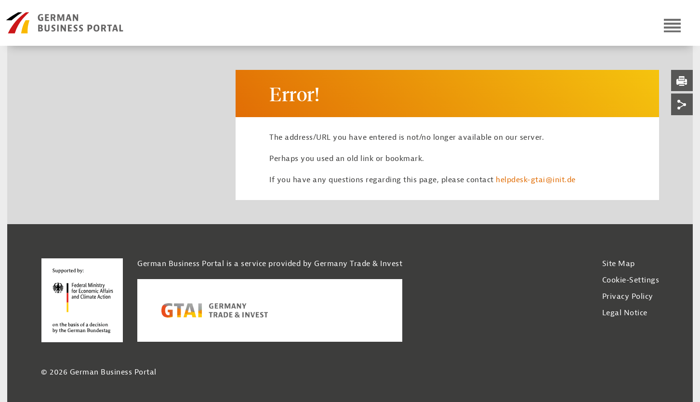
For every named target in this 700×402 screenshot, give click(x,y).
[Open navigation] (672, 25)
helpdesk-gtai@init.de (536, 180)
